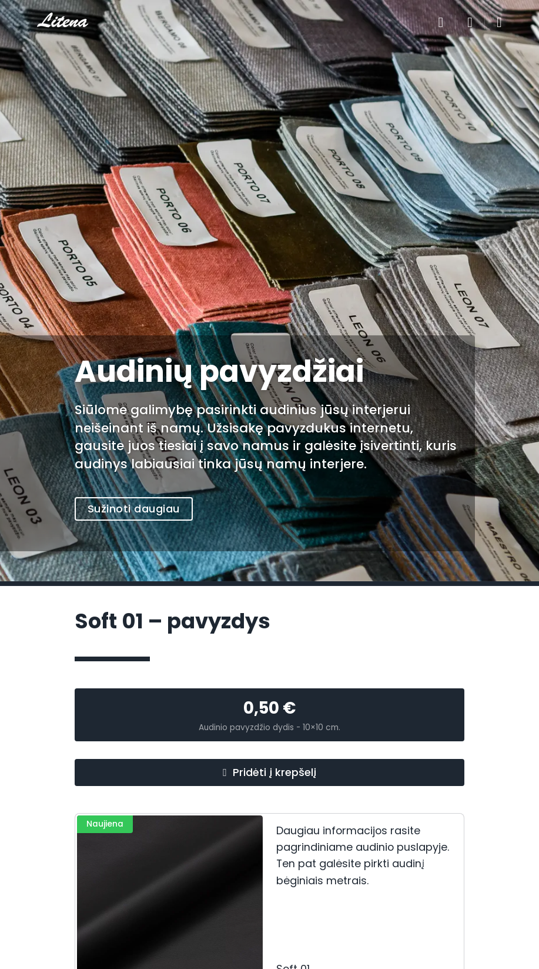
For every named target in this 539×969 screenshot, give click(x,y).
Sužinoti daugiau (134, 508)
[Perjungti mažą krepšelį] (470, 22)
